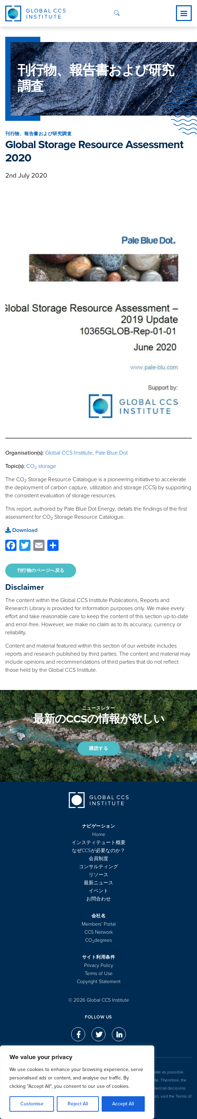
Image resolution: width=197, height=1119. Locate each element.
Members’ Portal (99, 924)
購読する (98, 748)
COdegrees (98, 940)
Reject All (78, 1104)
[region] (77, 1082)
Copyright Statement (99, 982)
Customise (31, 1104)
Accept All (123, 1104)
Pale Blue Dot (111, 452)
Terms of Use (99, 973)
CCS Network (98, 932)
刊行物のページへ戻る (40, 570)
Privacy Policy (98, 965)
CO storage (41, 466)
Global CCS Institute (69, 452)
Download (21, 530)
